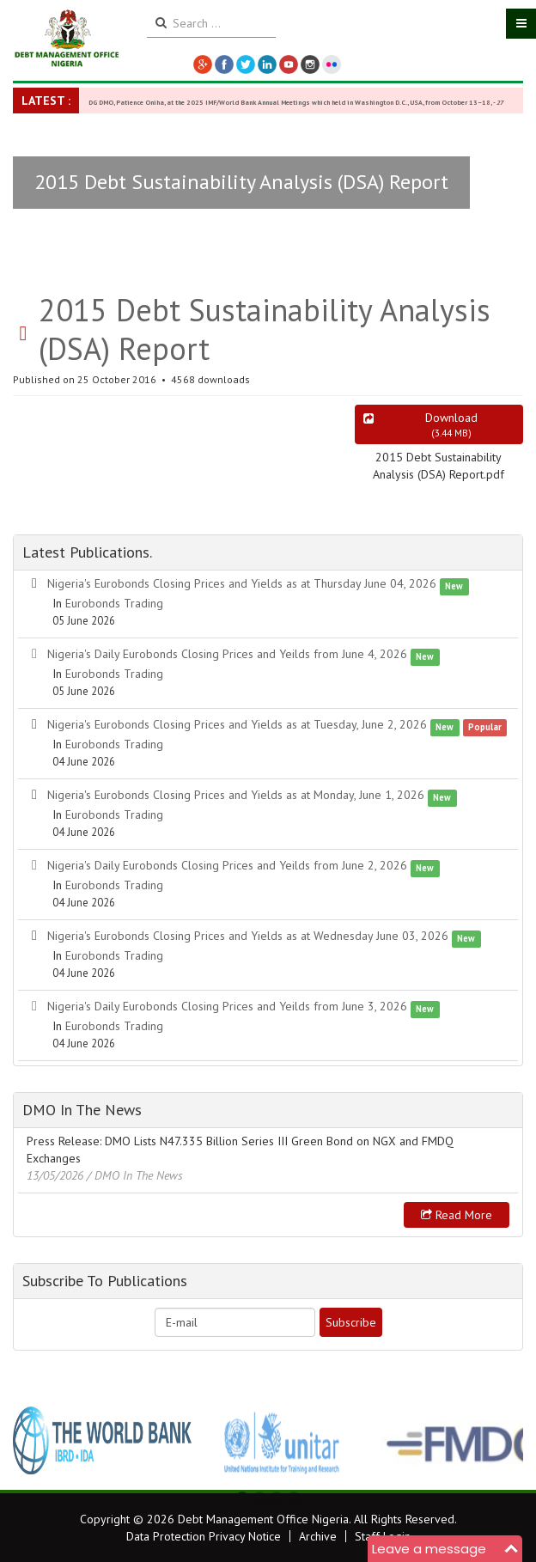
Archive (318, 1536)
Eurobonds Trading (114, 603)
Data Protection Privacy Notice (203, 1536)
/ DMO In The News (135, 1175)
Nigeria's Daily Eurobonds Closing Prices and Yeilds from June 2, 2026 (227, 865)
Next (500, 1440)
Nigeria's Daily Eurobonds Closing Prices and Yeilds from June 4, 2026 (227, 654)
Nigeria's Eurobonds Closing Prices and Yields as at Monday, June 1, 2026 (235, 794)
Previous (35, 1440)
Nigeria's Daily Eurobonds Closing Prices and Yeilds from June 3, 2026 (227, 1006)
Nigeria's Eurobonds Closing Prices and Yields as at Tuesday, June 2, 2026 (237, 724)
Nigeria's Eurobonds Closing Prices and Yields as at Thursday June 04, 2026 (241, 583)
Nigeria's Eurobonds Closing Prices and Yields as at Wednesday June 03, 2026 (247, 935)
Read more (456, 1215)
